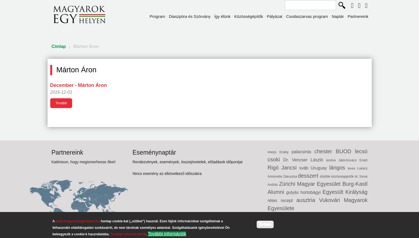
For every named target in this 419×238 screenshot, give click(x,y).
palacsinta (302, 151)
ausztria (307, 200)
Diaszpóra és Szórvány (189, 16)
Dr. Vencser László (304, 160)
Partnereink (358, 16)
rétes (274, 200)
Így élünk (222, 16)
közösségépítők (343, 176)
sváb (304, 168)
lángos (338, 168)
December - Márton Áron (78, 85)
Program (157, 16)
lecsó (361, 151)
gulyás (293, 192)
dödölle (325, 176)
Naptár (338, 16)
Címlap (59, 46)
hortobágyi (311, 192)
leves (352, 168)
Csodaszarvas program (307, 16)
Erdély (285, 152)
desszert (309, 176)
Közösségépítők (248, 16)
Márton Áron (86, 46)
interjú (274, 152)
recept (288, 200)
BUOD (345, 151)
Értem (265, 224)
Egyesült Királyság (345, 192)
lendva (332, 160)
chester (325, 151)
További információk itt (128, 234)
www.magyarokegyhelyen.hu (77, 221)
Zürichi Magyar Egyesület (310, 184)
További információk (167, 234)
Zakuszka (290, 176)
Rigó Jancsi (283, 168)
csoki (275, 159)
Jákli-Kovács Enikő (353, 160)
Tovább (61, 103)
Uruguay (320, 168)
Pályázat (275, 16)
